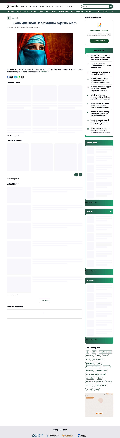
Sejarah (59, 6)
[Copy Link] (22, 77)
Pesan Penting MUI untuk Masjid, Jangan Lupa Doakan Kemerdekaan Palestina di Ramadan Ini (99, 105)
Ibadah (50, 6)
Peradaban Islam (77, 11)
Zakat (41, 11)
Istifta (105, 11)
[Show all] (111, 143)
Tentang (33, 6)
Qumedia (44, 72)
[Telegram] (15, 77)
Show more (44, 301)
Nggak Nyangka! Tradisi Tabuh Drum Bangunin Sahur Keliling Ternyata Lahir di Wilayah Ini (99, 122)
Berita (42, 6)
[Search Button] (111, 6)
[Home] (9, 18)
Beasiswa (89, 11)
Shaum (33, 11)
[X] (11, 77)
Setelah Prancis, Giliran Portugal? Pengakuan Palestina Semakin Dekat (99, 80)
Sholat (26, 11)
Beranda (24, 6)
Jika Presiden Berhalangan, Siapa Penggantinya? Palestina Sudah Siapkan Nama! (100, 130)
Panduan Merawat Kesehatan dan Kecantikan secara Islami (100, 66)
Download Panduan (99, 40)
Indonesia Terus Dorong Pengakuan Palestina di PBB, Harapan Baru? (99, 114)
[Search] (95, 6)
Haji (47, 11)
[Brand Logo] (38, 436)
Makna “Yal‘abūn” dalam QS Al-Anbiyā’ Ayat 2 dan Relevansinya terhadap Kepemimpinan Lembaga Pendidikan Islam (100, 57)
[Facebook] (8, 77)
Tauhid (97, 11)
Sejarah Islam (64, 11)
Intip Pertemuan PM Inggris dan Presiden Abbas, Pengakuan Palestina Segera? (100, 89)
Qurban (53, 11)
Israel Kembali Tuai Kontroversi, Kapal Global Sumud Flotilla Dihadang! (100, 97)
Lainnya (69, 6)
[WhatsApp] (18, 77)
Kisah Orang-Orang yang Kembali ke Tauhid (100, 73)
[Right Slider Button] (111, 11)
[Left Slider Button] (76, 174)
